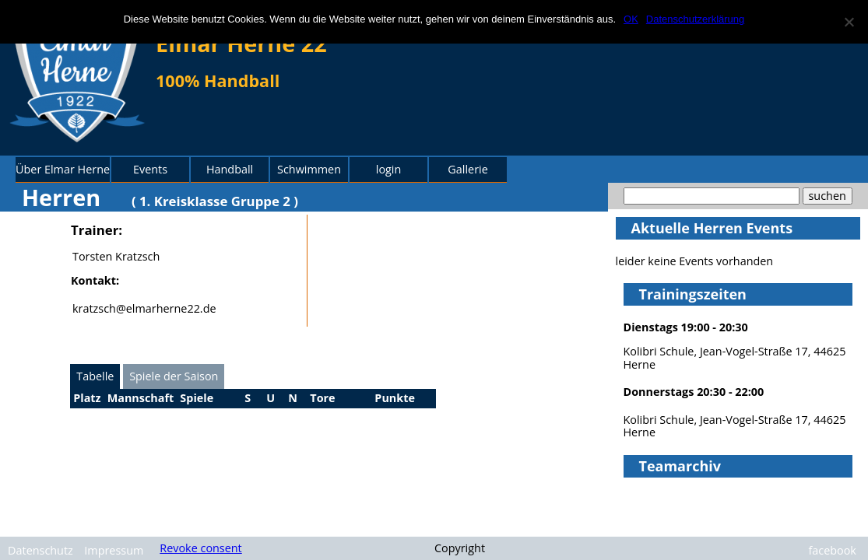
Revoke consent (200, 548)
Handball (229, 169)
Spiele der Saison (173, 376)
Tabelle (95, 376)
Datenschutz (40, 550)
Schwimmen (309, 169)
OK (631, 19)
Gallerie (467, 169)
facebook (832, 550)
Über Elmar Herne (63, 169)
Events (150, 169)
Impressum (113, 550)
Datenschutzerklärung (695, 19)
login (389, 169)
